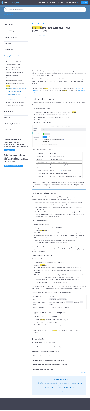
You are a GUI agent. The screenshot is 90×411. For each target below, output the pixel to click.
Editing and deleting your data (14, 67)
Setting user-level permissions (16, 95)
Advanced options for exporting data (16, 72)
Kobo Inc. (52, 403)
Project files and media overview (15, 78)
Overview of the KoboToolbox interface (17, 59)
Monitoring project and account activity (17, 107)
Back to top (83, 372)
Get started (52, 2)
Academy (60, 2)
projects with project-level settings (16, 87)
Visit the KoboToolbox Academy (15, 171)
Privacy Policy (50, 407)
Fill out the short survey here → (59, 392)
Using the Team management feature (16, 110)
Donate (84, 2)
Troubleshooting (12, 104)
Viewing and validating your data (15, 64)
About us (44, 2)
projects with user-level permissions (15, 91)
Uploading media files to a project (15, 80)
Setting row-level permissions (16, 98)
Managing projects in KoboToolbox (16, 61)
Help (77, 2)
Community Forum (69, 2)
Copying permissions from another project (17, 101)
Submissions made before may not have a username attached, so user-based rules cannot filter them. (59, 356)
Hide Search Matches (10, 14)
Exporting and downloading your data (16, 69)
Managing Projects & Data (47, 24)
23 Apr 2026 (43, 36)
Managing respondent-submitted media (15, 83)
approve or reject (60, 170)
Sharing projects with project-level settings (45, 93)
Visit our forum (10, 155)
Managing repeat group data (14, 75)
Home (38, 2)
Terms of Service (40, 407)
